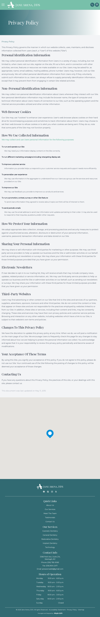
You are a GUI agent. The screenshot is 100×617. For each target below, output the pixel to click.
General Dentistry (50, 535)
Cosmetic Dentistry (50, 531)
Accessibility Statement (57, 610)
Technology (50, 547)
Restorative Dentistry (50, 539)
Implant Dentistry (50, 543)
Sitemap (81, 610)
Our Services (50, 509)
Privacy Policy (72, 610)
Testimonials (50, 518)
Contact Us (50, 522)
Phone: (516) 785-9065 (50, 562)
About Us (50, 505)
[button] (3, 4)
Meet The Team (50, 513)
